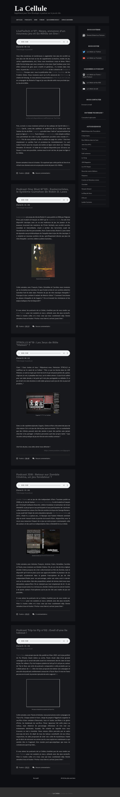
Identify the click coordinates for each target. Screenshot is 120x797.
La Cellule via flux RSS (92, 82)
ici (56, 674)
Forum (42, 20)
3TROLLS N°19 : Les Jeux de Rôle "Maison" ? (37, 343)
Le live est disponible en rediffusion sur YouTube (43, 118)
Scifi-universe (86, 153)
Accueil (36, 778)
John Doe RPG (86, 144)
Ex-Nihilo (30, 134)
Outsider (85, 184)
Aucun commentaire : (43, 173)
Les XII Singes (86, 167)
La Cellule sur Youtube (92, 58)
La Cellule (56, 793)
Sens (35, 20)
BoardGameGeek (48, 555)
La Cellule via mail (90, 89)
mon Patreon (21, 313)
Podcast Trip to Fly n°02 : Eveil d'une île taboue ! (41, 631)
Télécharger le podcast (24, 49)
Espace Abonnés (67, 20)
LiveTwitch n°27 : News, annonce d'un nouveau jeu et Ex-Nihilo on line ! (40, 32)
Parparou (85, 175)
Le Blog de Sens (87, 193)
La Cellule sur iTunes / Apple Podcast (92, 75)
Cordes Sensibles (58, 72)
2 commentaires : (41, 614)
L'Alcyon (84, 198)
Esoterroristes (21, 217)
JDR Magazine (86, 162)
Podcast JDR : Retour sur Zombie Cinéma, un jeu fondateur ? (37, 476)
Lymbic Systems (87, 202)
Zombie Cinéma (21, 499)
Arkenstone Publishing (43, 502)
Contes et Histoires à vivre (90, 180)
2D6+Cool (64, 75)
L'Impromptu (86, 136)
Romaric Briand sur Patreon (94, 35)
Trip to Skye (20, 655)
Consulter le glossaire (89, 117)
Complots (36, 131)
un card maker (50, 134)
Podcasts (28, 20)
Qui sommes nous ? (53, 20)
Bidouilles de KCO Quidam (38, 69)
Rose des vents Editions (89, 171)
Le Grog (84, 158)
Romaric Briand (86, 189)
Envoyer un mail (87, 104)
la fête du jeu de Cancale (61, 78)
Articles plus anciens (68, 778)
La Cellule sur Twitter (92, 52)
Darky (70, 793)
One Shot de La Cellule (60, 513)
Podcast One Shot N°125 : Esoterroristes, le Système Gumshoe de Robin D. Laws (42, 190)
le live (42, 415)
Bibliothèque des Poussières (91, 131)
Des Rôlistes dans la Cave (90, 140)
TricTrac (84, 149)
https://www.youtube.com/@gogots (57, 450)
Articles (19, 20)
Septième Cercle (55, 220)
